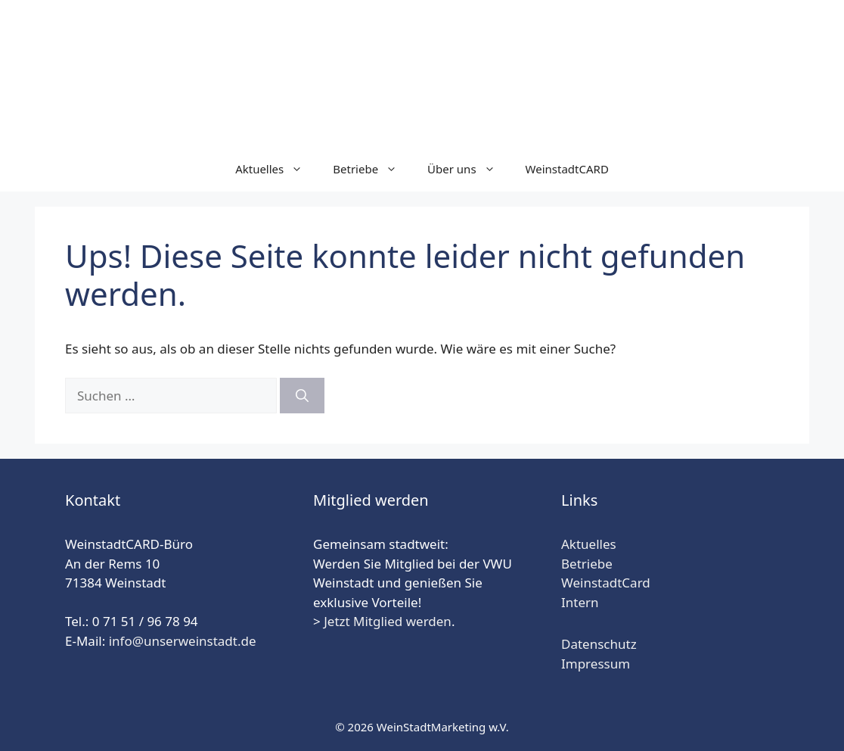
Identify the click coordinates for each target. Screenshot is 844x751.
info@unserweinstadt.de (182, 641)
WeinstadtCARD (567, 168)
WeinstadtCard (605, 582)
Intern (580, 602)
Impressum (595, 663)
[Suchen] (302, 396)
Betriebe (372, 169)
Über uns (468, 169)
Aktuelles (276, 169)
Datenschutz (599, 644)
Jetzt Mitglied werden (387, 621)
